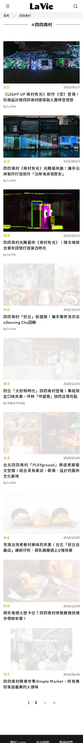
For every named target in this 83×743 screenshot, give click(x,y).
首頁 (6, 16)
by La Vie (9, 106)
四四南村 (25, 16)
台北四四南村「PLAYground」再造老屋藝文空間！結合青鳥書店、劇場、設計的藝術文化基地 (41, 471)
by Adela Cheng (14, 403)
